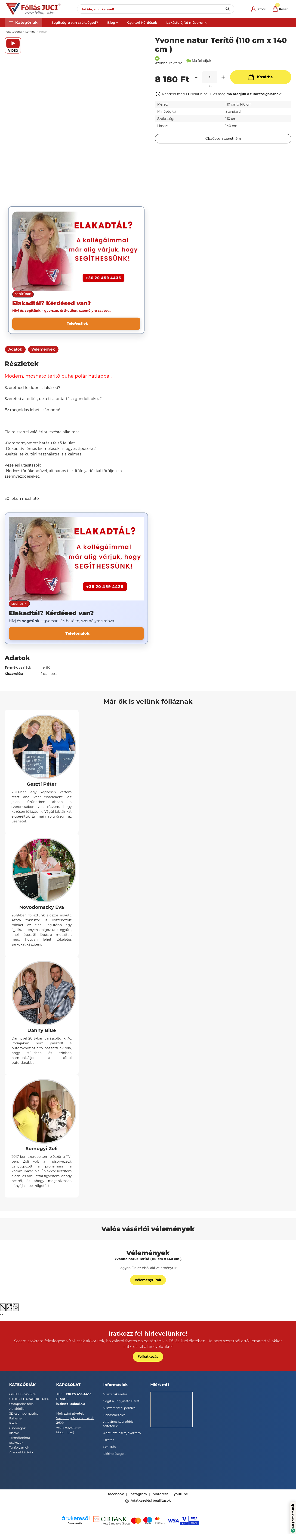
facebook (116, 1494)
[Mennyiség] (209, 77)
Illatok (14, 1433)
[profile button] (258, 9)
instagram (138, 1494)
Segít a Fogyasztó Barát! (121, 1401)
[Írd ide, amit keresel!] (155, 9)
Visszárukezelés (115, 1394)
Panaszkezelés (114, 1415)
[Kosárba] (260, 77)
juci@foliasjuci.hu (70, 1404)
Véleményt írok (148, 1280)
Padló (13, 1423)
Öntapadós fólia (21, 1404)
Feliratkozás (148, 1357)
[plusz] (223, 77)
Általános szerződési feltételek (118, 1424)
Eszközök (16, 1442)
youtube (181, 1494)
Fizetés (108, 1440)
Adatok (15, 349)
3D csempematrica (24, 1413)
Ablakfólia (17, 1408)
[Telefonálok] (76, 324)
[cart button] (280, 9)
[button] (23, 22)
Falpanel (15, 1418)
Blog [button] (111, 23)
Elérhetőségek (114, 1453)
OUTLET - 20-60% (22, 1394)
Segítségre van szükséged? (75, 23)
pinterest (160, 1494)
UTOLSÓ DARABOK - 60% (29, 1399)
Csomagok (17, 1428)
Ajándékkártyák (21, 1452)
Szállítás (109, 1447)
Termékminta (19, 1438)
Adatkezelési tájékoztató (122, 1433)
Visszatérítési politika (119, 1408)
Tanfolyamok (19, 1447)
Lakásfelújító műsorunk (186, 23)
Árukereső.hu (75, 1523)
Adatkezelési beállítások (151, 1500)
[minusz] (196, 77)
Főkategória (13, 31)
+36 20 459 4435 (78, 1394)
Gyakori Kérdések (142, 23)
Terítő (43, 31)
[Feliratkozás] (223, 138)
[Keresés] (227, 9)
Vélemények (43, 349)
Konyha (30, 31)
